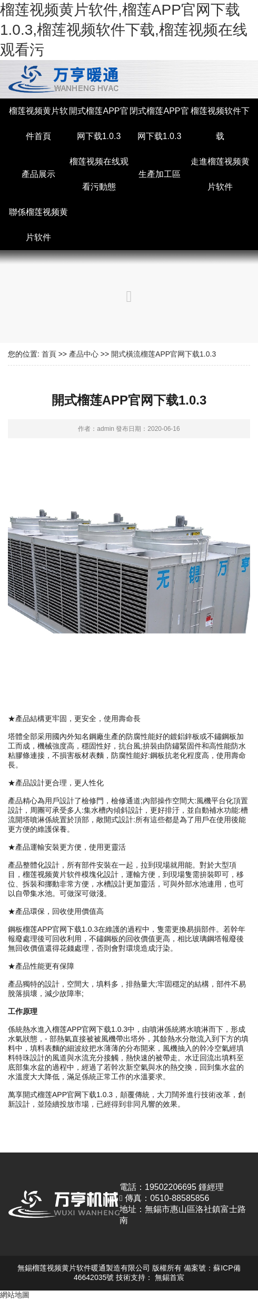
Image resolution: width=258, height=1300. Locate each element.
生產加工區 (159, 174)
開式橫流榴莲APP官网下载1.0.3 (163, 354)
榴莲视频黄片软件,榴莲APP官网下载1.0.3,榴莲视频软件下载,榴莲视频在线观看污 (123, 30)
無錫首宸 (169, 1277)
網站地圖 (14, 1295)
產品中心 (83, 354)
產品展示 (38, 174)
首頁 (49, 354)
